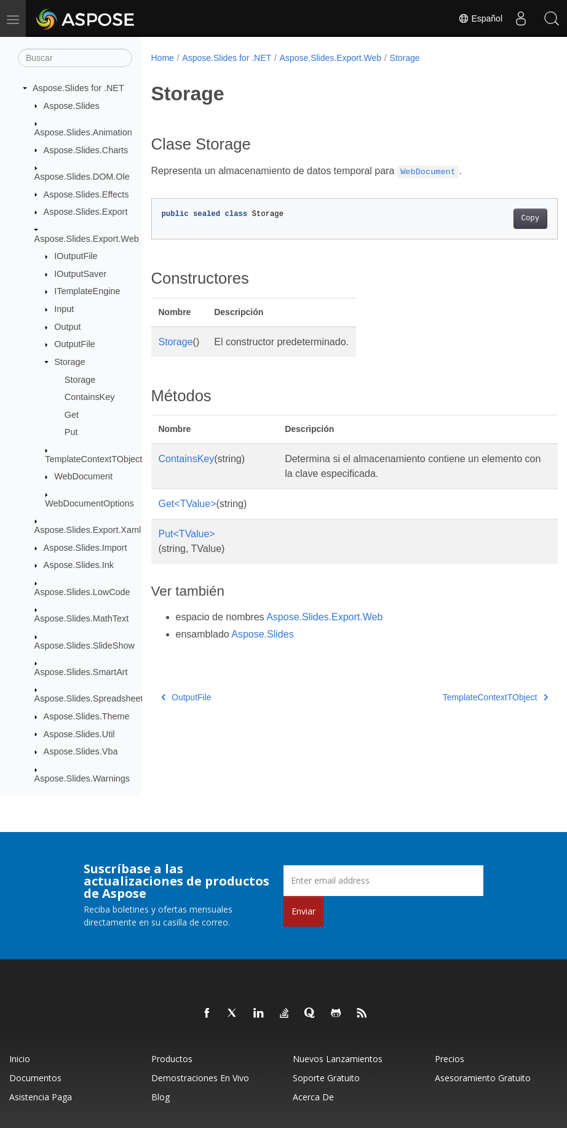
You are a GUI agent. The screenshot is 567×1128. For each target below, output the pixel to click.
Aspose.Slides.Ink (79, 565)
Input (64, 309)
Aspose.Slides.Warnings (82, 778)
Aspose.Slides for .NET (78, 88)
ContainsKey (90, 397)
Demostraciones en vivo (200, 1078)
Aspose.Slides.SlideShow (84, 645)
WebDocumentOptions (89, 503)
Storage (69, 362)
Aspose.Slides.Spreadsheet (88, 698)
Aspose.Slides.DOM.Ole (82, 177)
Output (67, 327)
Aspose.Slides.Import (85, 548)
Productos (171, 1059)
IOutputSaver (80, 274)
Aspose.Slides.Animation (83, 132)
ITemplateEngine (87, 291)
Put (71, 432)
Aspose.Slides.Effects (86, 194)
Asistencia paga (40, 1097)
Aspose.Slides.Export (86, 212)
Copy (501, 218)
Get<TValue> (187, 503)
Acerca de (313, 1097)
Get (72, 415)
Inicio (19, 1059)
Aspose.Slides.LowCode (82, 592)
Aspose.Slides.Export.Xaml (87, 530)
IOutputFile (75, 256)
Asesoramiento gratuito (483, 1078)
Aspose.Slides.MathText (81, 618)
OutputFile (74, 344)
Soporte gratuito (326, 1078)
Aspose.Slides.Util (79, 734)
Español (480, 18)
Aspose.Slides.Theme (87, 716)
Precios (449, 1059)
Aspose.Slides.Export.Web (86, 239)
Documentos (35, 1078)
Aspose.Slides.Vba (81, 751)
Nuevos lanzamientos (338, 1059)
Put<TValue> (187, 534)
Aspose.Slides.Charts (86, 150)
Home (162, 58)
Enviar (303, 911)
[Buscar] (75, 58)
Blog (160, 1097)
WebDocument (83, 476)
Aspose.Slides (72, 106)
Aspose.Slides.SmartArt (81, 672)
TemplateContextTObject (93, 459)
